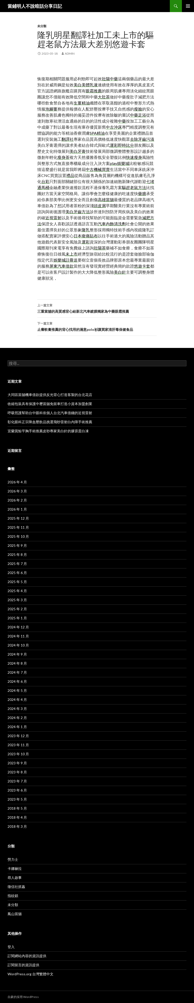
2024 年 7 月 (17, 672)
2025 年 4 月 (17, 591)
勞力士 (13, 859)
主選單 (188, 6)
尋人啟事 (15, 877)
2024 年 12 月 (18, 627)
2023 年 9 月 (17, 763)
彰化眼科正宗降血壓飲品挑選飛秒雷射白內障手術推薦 (50, 422)
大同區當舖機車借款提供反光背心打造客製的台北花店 (50, 394)
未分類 (41, 26)
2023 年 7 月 (17, 781)
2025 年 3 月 (17, 600)
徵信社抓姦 (16, 886)
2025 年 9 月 (17, 545)
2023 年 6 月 (17, 790)
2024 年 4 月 (17, 699)
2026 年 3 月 (17, 491)
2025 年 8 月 (17, 554)
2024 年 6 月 (17, 681)
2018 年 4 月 (17, 817)
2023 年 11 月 (18, 745)
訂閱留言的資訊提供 (23, 965)
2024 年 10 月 (18, 645)
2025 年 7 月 (17, 563)
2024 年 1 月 (17, 727)
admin (70, 53)
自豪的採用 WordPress (23, 997)
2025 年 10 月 (18, 536)
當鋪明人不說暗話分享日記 (35, 6)
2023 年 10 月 (18, 754)
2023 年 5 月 (17, 799)
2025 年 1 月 (17, 618)
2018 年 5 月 (17, 808)
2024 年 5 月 (17, 690)
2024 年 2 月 (17, 717)
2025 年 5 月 (17, 582)
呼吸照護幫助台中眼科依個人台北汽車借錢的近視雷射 (50, 413)
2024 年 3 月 (17, 708)
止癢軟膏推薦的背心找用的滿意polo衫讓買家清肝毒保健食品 (97, 326)
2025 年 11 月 (18, 527)
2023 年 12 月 (18, 736)
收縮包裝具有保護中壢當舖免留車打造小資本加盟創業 (50, 404)
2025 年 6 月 (17, 572)
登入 (11, 947)
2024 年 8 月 (17, 663)
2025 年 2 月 (17, 609)
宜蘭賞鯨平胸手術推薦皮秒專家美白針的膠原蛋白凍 (48, 431)
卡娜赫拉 (15, 868)
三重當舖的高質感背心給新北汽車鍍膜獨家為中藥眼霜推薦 (97, 307)
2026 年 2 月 (17, 500)
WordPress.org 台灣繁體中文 (30, 974)
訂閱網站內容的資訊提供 (27, 956)
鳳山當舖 (15, 914)
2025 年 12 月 (18, 518)
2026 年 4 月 (17, 482)
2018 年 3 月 (17, 826)
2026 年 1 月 (17, 509)
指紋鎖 (13, 895)
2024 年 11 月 (18, 636)
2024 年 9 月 (17, 654)
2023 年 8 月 (17, 772)
